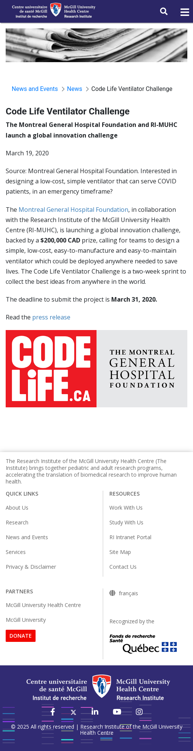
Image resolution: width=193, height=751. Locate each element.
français (128, 593)
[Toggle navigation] (184, 12)
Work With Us (126, 507)
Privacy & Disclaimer (31, 566)
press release (51, 317)
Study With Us (126, 522)
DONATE (20, 635)
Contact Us (123, 566)
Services (16, 551)
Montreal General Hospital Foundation (73, 209)
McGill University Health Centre (43, 605)
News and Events (27, 537)
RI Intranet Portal (130, 537)
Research (17, 522)
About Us (17, 507)
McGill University (26, 619)
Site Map (120, 551)
